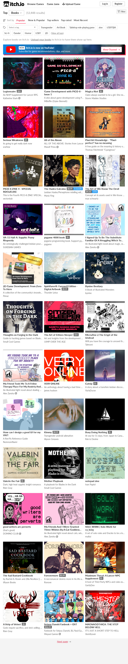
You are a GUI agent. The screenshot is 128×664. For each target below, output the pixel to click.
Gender (17, 33)
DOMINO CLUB (10, 533)
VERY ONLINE (52, 383)
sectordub (8, 198)
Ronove (47, 582)
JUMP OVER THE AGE (55, 341)
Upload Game (71, 3)
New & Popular (36, 20)
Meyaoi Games (51, 634)
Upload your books (41, 39)
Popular (20, 20)
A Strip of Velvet (12, 624)
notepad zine (92, 480)
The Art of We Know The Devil (102, 188)
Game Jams (53, 3)
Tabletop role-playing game (81, 27)
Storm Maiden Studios (95, 98)
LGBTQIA (111, 27)
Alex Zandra (90, 247)
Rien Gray (7, 488)
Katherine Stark (10, 98)
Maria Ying (49, 195)
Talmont (89, 344)
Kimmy (48, 432)
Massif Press (50, 147)
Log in (105, 3)
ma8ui (88, 536)
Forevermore (51, 575)
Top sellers (53, 20)
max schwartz (91, 198)
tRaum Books (9, 582)
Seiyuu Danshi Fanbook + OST (60, 624)
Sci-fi (6, 33)
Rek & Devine (91, 439)
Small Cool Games (11, 341)
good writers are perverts (17, 526)
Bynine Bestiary (94, 286)
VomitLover (90, 634)
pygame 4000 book (54, 237)
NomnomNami (10, 442)
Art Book (61, 27)
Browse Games (35, 3)
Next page (62, 641)
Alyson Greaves (51, 439)
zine (101, 27)
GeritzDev (90, 585)
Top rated (66, 20)
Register (118, 3)
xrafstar (6, 147)
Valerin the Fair (11, 480)
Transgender (46, 27)
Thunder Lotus (51, 292)
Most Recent (81, 20)
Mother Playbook (53, 480)
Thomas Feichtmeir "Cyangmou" (100, 149)
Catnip (88, 383)
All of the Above (53, 139)
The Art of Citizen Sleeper (58, 334)
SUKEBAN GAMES (12, 247)
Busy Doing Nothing (96, 432)
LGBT (38, 33)
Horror (28, 33)
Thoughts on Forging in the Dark (20, 334)
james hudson (50, 390)
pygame (48, 244)
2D (46, 33)
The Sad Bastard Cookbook (18, 575)
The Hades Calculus (55, 188)
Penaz (6, 296)
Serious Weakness (13, 139)
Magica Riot (91, 91)
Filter (121, 11)
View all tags (57, 33)
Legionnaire (9, 91)
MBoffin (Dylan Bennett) (55, 101)
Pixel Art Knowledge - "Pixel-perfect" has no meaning (101, 141)
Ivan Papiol (90, 484)
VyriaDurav (90, 390)
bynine (88, 293)
